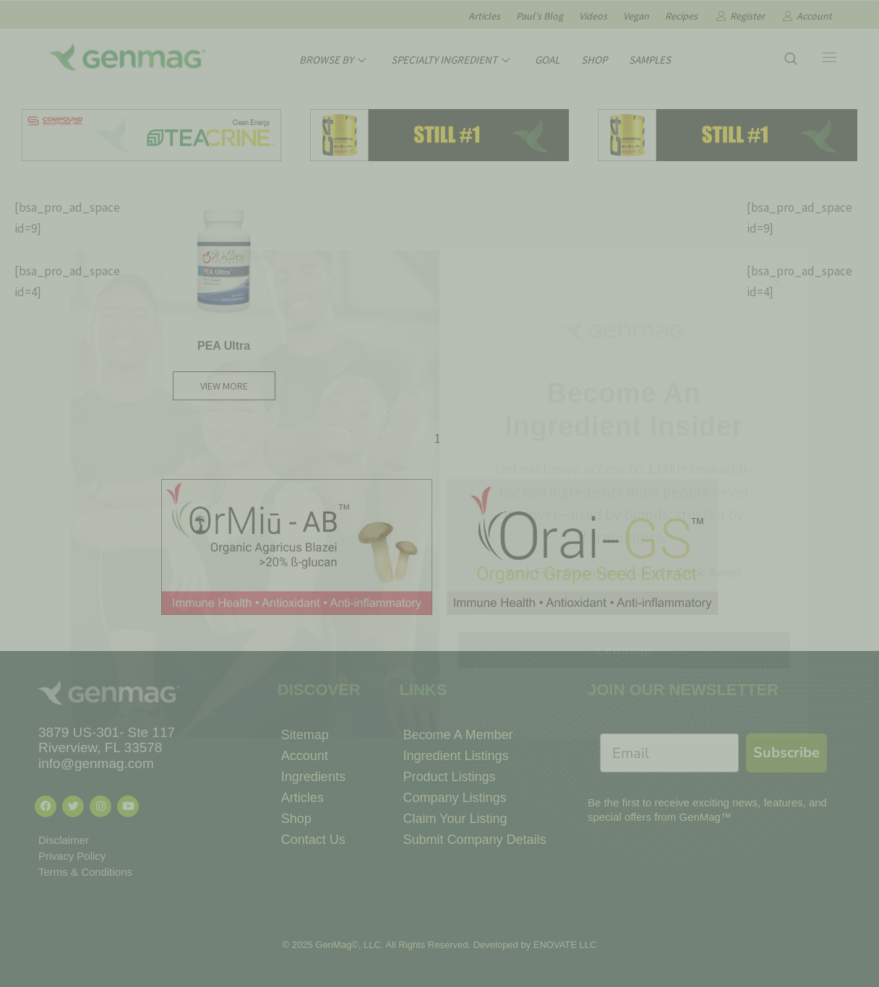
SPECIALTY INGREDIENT (452, 59)
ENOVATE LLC (565, 944)
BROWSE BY (334, 59)
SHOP (594, 59)
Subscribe (786, 752)
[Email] (669, 752)
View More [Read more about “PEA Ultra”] (224, 385)
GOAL (547, 59)
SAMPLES (650, 59)
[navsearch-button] (791, 60)
